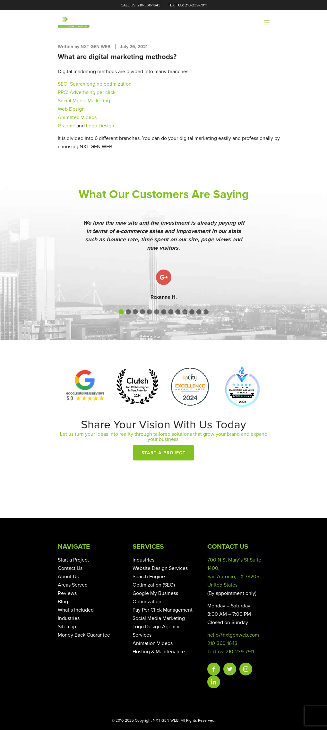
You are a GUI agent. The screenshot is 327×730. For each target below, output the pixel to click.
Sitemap (67, 626)
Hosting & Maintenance (159, 651)
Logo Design (100, 125)
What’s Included (76, 610)
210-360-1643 (222, 643)
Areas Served (73, 585)
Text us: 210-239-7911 (230, 651)
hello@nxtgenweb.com (233, 635)
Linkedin (213, 681)
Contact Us (70, 568)
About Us (68, 576)
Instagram (245, 669)
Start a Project (163, 453)
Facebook (213, 669)
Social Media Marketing (159, 618)
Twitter (229, 669)
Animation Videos (153, 643)
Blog (63, 601)
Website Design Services (160, 568)
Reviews (67, 593)
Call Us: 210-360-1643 (140, 5)
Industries (69, 618)
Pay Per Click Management (163, 610)
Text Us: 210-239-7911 (187, 5)
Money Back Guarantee (84, 635)
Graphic (66, 125)
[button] (121, 311)
